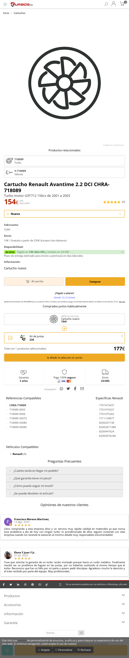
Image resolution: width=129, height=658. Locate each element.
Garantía (64, 623)
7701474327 (106, 409)
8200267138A (107, 427)
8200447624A (107, 435)
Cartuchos (19, 13)
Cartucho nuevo (15, 268)
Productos (64, 596)
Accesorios (64, 605)
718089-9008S (18, 427)
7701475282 (106, 414)
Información (64, 614)
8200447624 (106, 431)
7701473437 (106, 405)
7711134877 (106, 418)
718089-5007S (18, 418)
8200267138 (106, 422)
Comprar (95, 281)
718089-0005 (17, 409)
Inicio (6, 13)
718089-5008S (18, 422)
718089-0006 (17, 414)
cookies (22, 640)
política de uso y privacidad (93, 643)
